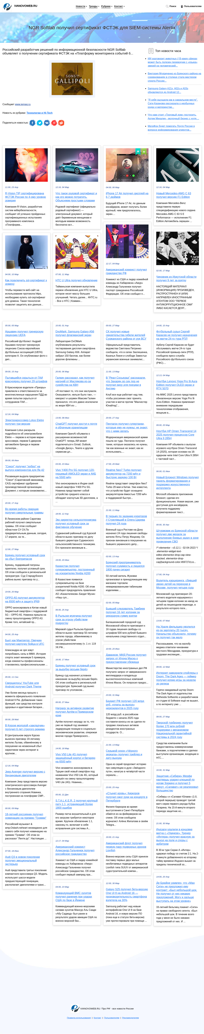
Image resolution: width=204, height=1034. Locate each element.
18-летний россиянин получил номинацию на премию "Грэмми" (25, 816)
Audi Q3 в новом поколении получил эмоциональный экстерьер (22, 860)
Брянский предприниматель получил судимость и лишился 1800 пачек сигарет (125, 566)
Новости (80, 6)
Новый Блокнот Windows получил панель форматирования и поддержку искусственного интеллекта (177, 483)
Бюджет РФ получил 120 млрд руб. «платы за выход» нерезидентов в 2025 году (125, 704)
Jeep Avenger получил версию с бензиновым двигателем (25, 773)
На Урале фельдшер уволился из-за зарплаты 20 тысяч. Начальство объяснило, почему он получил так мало (176, 632)
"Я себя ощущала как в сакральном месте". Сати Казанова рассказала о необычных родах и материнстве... (173, 103)
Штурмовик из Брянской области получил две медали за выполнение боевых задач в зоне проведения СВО (177, 536)
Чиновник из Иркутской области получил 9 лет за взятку (176, 278)
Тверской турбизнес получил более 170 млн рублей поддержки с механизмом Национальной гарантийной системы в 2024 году (174, 730)
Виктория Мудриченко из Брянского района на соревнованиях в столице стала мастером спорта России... (174, 77)
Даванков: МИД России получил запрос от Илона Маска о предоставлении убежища (126, 658)
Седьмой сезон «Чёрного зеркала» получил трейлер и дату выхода (124, 754)
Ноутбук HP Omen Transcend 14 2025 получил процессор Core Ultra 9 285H (176, 435)
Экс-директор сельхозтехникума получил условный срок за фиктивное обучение (75, 523)
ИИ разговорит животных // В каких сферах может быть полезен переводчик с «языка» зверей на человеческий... (172, 62)
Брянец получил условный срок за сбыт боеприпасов (25, 557)
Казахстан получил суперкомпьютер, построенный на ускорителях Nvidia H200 (75, 569)
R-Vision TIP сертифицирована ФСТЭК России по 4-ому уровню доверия (25, 197)
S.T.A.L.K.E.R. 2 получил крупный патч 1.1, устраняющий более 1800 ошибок (76, 804)
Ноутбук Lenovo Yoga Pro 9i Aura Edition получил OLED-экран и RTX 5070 (176, 385)
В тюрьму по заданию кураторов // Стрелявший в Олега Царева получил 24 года (126, 520)
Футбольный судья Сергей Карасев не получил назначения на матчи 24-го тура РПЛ (176, 335)
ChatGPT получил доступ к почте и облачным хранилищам (76, 425)
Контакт (118, 6)
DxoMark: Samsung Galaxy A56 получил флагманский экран (74, 333)
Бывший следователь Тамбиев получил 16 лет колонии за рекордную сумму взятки (125, 612)
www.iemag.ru (23, 104)
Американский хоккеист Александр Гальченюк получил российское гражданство (74, 850)
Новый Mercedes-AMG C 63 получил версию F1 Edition (173, 195)
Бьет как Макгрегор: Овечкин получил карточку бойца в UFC (24, 642)
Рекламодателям (130, 1018)
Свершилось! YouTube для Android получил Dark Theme (23, 684)
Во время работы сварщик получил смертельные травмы (24, 511)
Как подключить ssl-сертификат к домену (26, 282)
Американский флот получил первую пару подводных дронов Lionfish (126, 847)
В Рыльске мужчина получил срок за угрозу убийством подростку (73, 619)
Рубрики (106, 6)
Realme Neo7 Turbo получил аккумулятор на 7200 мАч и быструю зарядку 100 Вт (124, 473)
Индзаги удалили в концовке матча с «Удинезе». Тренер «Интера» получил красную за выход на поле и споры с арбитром (175, 836)
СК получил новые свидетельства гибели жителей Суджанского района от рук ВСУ (126, 335)
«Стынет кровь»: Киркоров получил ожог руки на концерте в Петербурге (126, 797)
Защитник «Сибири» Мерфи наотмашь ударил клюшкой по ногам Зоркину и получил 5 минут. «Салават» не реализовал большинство (177, 783)
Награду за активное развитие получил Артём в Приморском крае (74, 712)
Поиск (171, 6)
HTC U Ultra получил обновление (76, 280)
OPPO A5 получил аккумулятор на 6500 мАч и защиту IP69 (25, 599)
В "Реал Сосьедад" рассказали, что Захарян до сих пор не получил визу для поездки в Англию (126, 383)
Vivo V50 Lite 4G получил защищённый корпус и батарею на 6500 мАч (75, 758)
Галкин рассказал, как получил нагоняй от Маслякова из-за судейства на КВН (74, 381)
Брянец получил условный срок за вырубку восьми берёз (75, 667)
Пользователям (191, 6)
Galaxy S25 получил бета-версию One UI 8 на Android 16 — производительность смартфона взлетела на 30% (127, 895)
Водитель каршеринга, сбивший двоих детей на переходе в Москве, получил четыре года (176, 584)
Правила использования (79, 1018)
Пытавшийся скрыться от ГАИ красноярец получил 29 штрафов (26, 379)
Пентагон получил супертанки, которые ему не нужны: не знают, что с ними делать (127, 427)
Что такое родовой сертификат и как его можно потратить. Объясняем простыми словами (76, 197)
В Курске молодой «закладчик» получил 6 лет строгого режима (25, 727)
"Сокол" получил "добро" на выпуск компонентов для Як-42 (24, 468)
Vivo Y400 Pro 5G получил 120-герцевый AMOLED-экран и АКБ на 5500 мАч (75, 473)
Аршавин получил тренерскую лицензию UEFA (24, 333)
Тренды (93, 6)
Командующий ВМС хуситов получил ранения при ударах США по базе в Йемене (73, 896)
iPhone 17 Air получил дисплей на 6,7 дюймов (127, 195)
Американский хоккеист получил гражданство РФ (126, 271)
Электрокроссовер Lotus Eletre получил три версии (24, 422)
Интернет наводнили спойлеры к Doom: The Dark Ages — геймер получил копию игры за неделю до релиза (177, 678)
